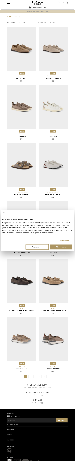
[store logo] (37, 3)
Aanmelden (61, 420)
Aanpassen (37, 247)
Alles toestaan (61, 247)
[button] (37, 425)
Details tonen (64, 240)
